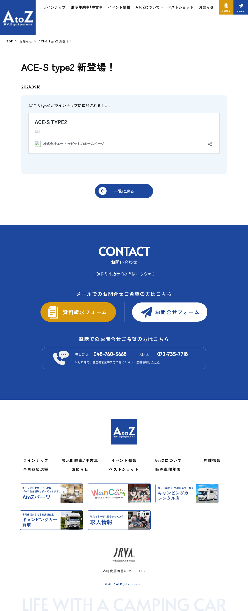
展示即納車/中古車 (87, 7)
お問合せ (240, 11)
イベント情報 (119, 7)
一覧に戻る (124, 191)
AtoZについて (168, 460)
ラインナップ (54, 7)
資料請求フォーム (84, 311)
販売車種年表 (168, 469)
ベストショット (181, 7)
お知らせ (206, 7)
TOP (9, 41)
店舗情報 (212, 460)
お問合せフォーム (177, 311)
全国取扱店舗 (36, 469)
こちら (155, 362)
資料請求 (226, 11)
